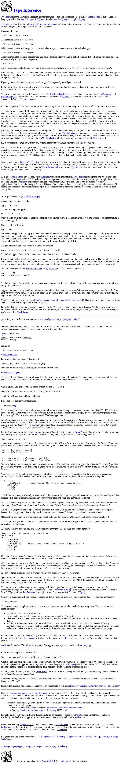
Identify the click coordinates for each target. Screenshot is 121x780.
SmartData (78, 731)
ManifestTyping (60, 19)
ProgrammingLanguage (19, 709)
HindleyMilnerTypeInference (59, 96)
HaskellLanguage (8, 98)
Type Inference (27, 10)
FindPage (64, 777)
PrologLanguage (8, 743)
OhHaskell (5, 662)
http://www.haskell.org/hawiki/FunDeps (87, 702)
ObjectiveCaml (26, 741)
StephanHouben (10, 361)
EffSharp (96, 753)
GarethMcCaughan (11, 380)
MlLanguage (106, 96)
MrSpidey (66, 98)
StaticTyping (26, 19)
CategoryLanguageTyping (12, 763)
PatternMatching (33, 272)
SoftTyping (40, 19)
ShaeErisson (22, 317)
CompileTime (94, 17)
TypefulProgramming (50, 169)
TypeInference (7, 17)
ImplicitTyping (78, 19)
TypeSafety (46, 178)
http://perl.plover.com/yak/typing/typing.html (59, 324)
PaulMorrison (81, 734)
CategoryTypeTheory (58, 763)
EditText (10, 777)
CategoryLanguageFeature (36, 763)
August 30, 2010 (49, 777)
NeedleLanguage (26, 654)
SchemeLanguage (27, 101)
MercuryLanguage (109, 753)
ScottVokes (62, 746)
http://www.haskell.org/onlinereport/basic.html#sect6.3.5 (59, 304)
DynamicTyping (64, 606)
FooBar (5, 338)
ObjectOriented (70, 654)
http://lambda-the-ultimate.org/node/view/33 (65, 724)
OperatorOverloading (29, 164)
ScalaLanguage (84, 662)
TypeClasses (51, 272)
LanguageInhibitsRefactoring (91, 140)
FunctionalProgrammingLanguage (43, 24)
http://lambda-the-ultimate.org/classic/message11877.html (41, 727)
